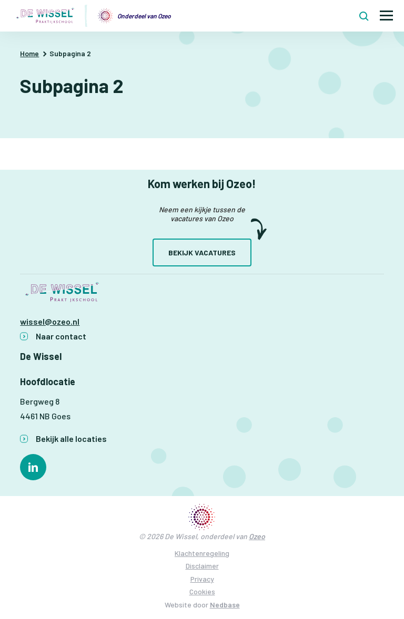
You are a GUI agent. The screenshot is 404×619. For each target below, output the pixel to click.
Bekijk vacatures (202, 252)
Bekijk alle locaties (71, 438)
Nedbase (225, 604)
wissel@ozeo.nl (49, 321)
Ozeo (257, 536)
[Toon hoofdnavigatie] (386, 16)
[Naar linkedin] (33, 467)
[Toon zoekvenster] (364, 16)
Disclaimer (202, 565)
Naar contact (61, 336)
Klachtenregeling (202, 553)
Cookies (202, 591)
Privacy (202, 578)
